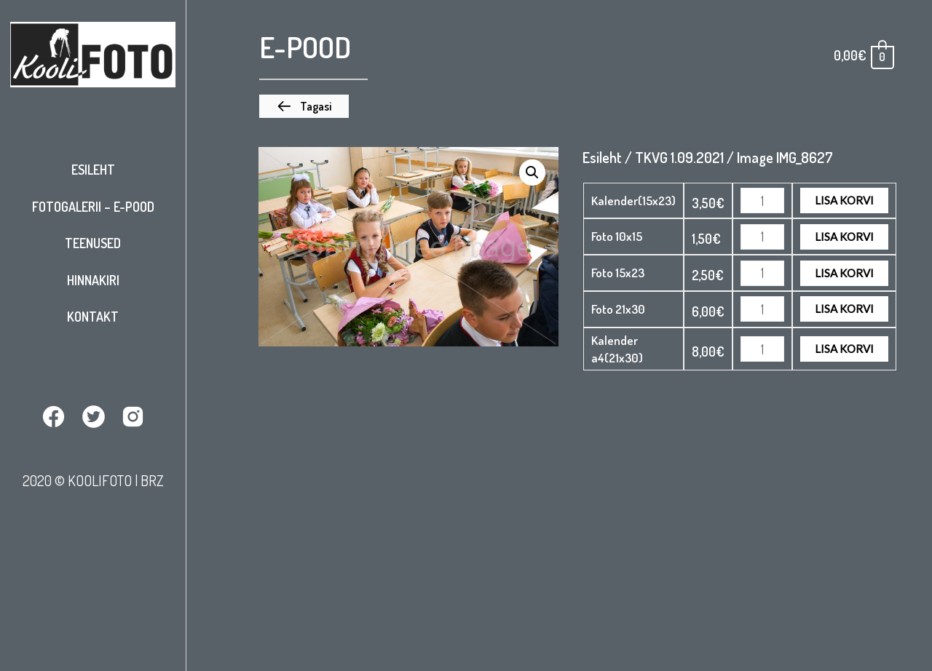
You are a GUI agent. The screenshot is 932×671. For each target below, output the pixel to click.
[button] (304, 106)
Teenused (93, 243)
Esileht (93, 170)
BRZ (152, 479)
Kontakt (93, 317)
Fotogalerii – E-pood (93, 207)
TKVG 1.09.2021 (679, 157)
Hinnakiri (93, 280)
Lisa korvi (844, 200)
